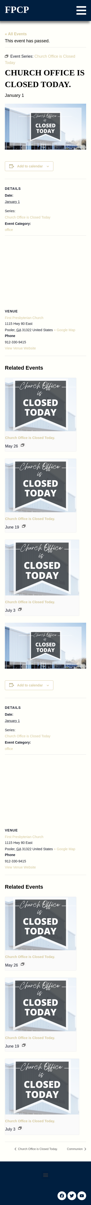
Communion (75, 1149)
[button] (81, 10)
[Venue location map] (45, 270)
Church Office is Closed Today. (30, 438)
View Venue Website (20, 348)
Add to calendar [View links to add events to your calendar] (30, 166)
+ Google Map (64, 330)
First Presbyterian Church (24, 318)
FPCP (17, 9)
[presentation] (40, 404)
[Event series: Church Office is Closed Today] (22, 445)
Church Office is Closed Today (27, 217)
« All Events (16, 34)
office (9, 230)
